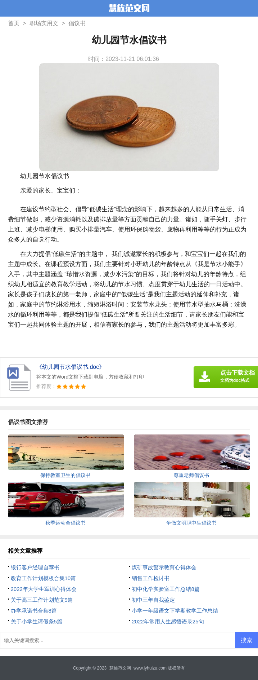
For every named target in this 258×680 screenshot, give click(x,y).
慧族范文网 (120, 668)
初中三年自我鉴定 (153, 600)
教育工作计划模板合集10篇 (43, 578)
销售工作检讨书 (150, 578)
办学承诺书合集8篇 (34, 611)
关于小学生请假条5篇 (36, 621)
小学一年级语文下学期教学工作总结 (175, 611)
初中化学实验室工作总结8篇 (165, 589)
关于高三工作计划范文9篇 (42, 600)
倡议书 (77, 23)
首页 (13, 23)
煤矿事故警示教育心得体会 (164, 567)
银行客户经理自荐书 (35, 567)
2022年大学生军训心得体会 (44, 589)
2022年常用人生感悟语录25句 (168, 621)
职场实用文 (44, 23)
